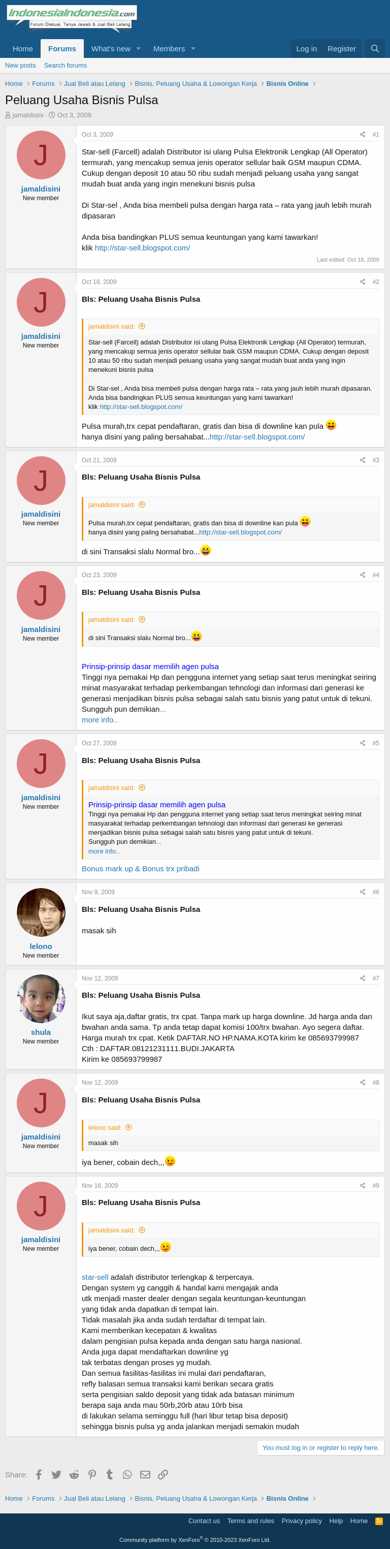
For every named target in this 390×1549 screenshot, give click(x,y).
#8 (376, 1082)
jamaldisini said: (111, 326)
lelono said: (105, 1127)
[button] (139, 48)
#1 (376, 134)
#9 (376, 1185)
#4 (376, 575)
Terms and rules (251, 1521)
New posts (20, 65)
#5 (376, 743)
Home (23, 48)
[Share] (362, 135)
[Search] (375, 48)
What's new (111, 48)
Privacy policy (302, 1521)
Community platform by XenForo (195, 1540)
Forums (62, 48)
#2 (376, 282)
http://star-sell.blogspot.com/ (142, 247)
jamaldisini (28, 115)
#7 (376, 978)
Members (169, 48)
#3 (376, 460)
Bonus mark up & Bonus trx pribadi (141, 868)
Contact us (204, 1521)
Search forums (65, 65)
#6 (376, 892)
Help (336, 1521)
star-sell (95, 1277)
